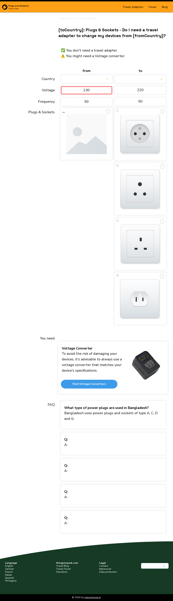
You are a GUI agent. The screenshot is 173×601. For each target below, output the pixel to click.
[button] (89, 384)
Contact (103, 566)
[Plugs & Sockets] (70, 18)
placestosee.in (93, 597)
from (86, 71)
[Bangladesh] (124, 18)
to (140, 71)
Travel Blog (62, 566)
